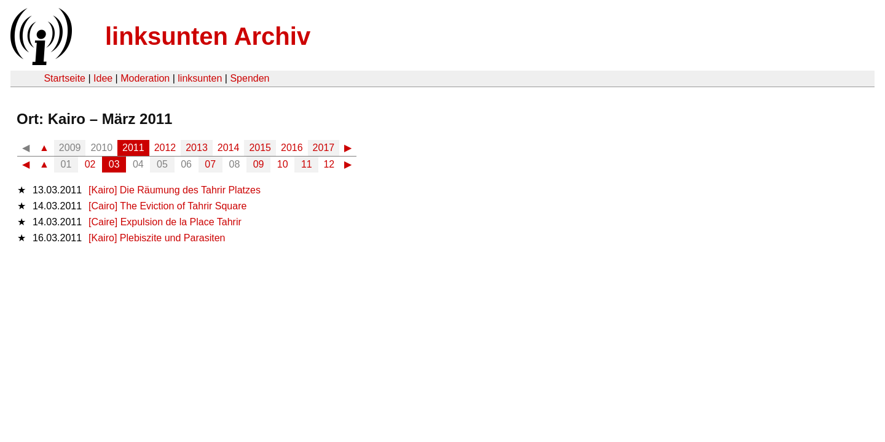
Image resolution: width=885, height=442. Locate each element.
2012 (165, 147)
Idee (102, 78)
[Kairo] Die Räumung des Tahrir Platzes (174, 190)
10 (282, 164)
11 (306, 164)
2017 (324, 147)
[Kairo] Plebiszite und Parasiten (156, 238)
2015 (260, 147)
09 (258, 164)
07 (210, 164)
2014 (229, 147)
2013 (197, 147)
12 (328, 164)
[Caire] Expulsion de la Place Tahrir (165, 222)
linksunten (200, 78)
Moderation (145, 78)
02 (90, 164)
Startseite (64, 78)
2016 (292, 147)
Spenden (249, 78)
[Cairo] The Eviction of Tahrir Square (167, 206)
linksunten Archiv (207, 36)
